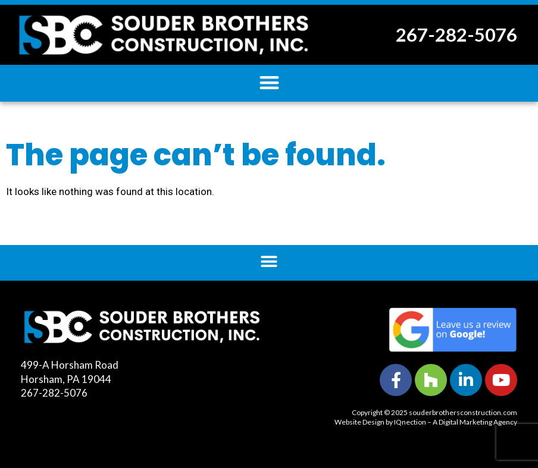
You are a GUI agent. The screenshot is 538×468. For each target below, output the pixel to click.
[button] (269, 82)
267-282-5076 (456, 34)
